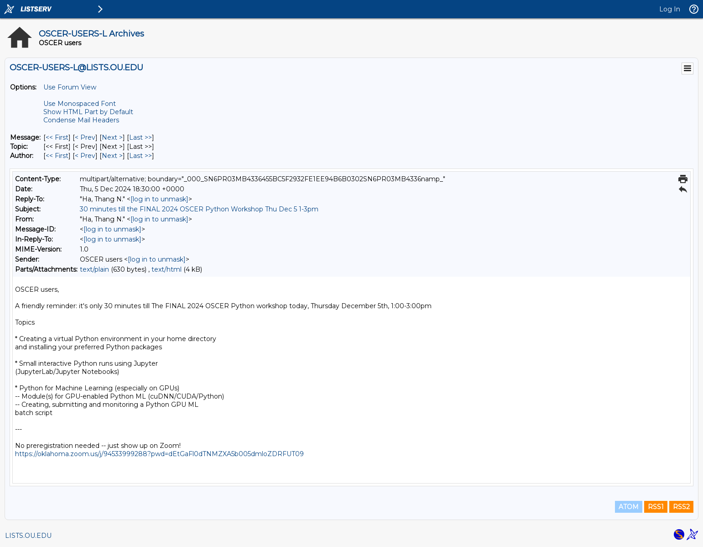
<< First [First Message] (57, 137)
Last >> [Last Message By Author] (140, 156)
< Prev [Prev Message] (85, 137)
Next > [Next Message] (112, 137)
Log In (669, 9)
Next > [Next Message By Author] (112, 156)
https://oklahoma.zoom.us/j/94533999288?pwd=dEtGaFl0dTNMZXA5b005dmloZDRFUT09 (159, 454)
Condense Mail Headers (81, 120)
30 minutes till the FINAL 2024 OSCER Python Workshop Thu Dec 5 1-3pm (199, 209)
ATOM (629, 507)
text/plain (94, 269)
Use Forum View (69, 87)
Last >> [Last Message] (140, 137)
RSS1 (656, 507)
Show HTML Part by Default (88, 112)
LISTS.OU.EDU (28, 535)
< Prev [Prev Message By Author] (85, 156)
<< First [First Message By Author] (57, 156)
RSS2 (681, 507)
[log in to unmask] (159, 199)
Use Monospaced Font (79, 104)
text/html (166, 269)
